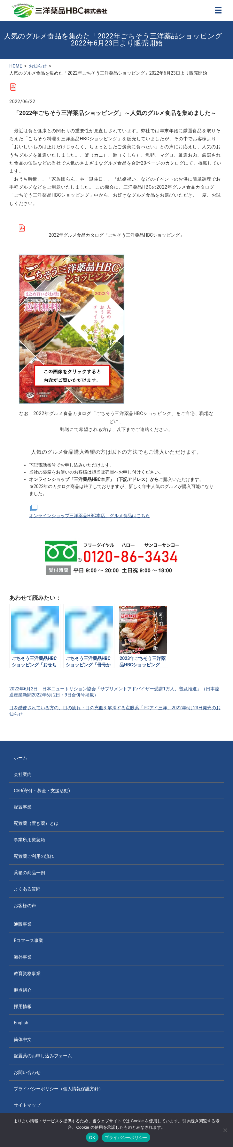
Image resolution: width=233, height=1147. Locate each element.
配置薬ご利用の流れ (34, 856)
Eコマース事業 (28, 940)
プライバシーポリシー (126, 1137)
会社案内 (23, 774)
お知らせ (38, 66)
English (21, 1022)
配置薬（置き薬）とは (36, 823)
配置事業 (23, 806)
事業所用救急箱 (29, 839)
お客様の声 (25, 905)
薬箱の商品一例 (29, 872)
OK (92, 1137)
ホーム (20, 757)
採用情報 (23, 1006)
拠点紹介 (23, 990)
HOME (15, 66)
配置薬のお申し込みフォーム (43, 1055)
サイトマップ (27, 1105)
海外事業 (23, 957)
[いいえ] (225, 1130)
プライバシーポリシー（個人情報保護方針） (58, 1088)
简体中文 (23, 1039)
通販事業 (23, 924)
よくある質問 (27, 888)
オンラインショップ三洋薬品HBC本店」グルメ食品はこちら (89, 511)
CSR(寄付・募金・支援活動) (42, 790)
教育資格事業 (27, 973)
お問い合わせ (27, 1072)
